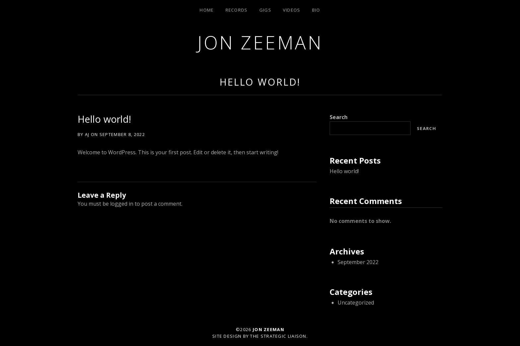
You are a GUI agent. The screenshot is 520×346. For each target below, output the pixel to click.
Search (339, 117)
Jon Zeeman (260, 42)
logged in (121, 203)
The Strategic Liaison (278, 336)
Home (207, 10)
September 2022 (358, 262)
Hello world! (260, 81)
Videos (291, 10)
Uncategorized (356, 302)
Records (237, 10)
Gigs (265, 10)
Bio (316, 10)
